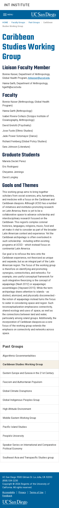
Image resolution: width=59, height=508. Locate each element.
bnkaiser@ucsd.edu (39, 77)
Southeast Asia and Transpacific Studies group (28, 457)
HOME (5, 22)
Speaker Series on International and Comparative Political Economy (29, 446)
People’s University (13, 435)
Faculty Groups (18, 22)
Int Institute (17, 5)
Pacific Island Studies (15, 426)
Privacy (22, 492)
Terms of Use (36, 492)
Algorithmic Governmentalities (19, 355)
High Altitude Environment (17, 408)
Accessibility (8, 492)
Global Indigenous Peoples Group (21, 399)
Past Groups (34, 22)
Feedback (7, 495)
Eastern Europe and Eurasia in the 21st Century (28, 373)
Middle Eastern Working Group (19, 417)
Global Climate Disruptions (17, 390)
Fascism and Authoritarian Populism (22, 382)
